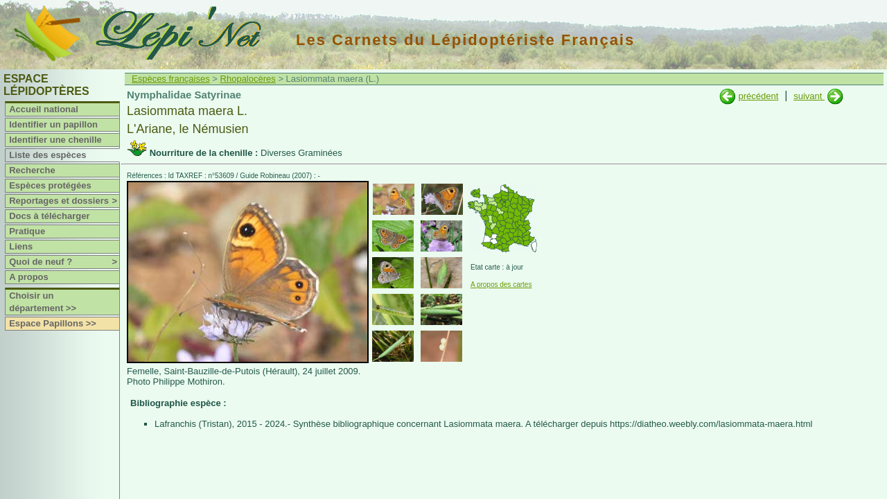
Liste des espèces (47, 155)
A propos (29, 277)
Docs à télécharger (49, 216)
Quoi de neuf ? (64, 262)
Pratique (27, 231)
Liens (21, 246)
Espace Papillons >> (52, 323)
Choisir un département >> (42, 301)
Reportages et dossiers (64, 201)
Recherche (32, 170)
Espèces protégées (50, 185)
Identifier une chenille (55, 139)
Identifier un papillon (53, 124)
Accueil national (43, 109)
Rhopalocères (248, 78)
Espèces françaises (171, 78)
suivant (809, 96)
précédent (758, 96)
